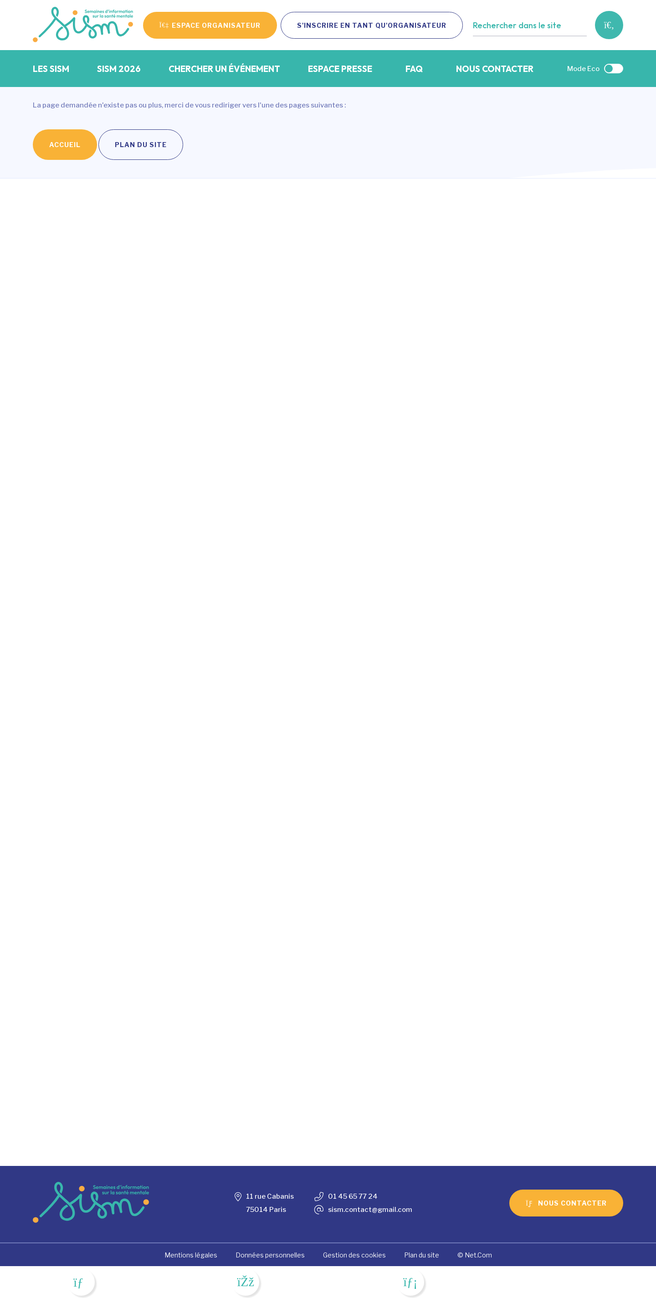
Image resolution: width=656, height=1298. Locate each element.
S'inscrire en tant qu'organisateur (371, 25)
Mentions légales (190, 1255)
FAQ (414, 68)
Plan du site (141, 144)
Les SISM (51, 68)
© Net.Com (474, 1255)
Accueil (65, 144)
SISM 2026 (119, 68)
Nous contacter (494, 68)
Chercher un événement (224, 68)
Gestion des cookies (354, 1255)
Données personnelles (270, 1255)
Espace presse (340, 68)
